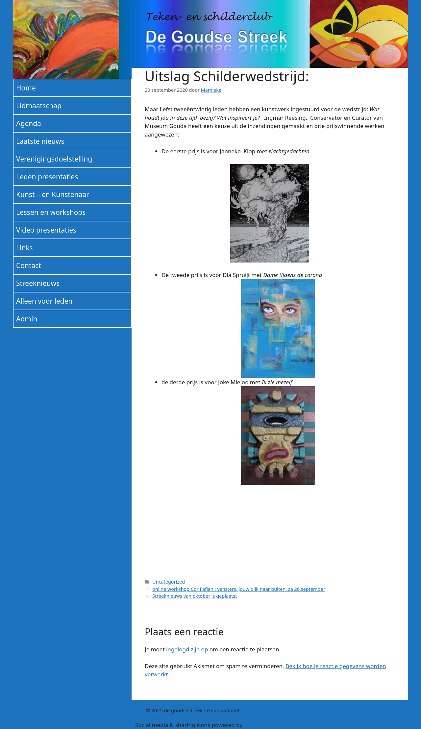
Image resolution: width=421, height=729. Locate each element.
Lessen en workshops (51, 212)
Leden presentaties (47, 176)
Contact (28, 265)
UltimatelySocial (265, 725)
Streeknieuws (38, 283)
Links (24, 247)
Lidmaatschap (39, 105)
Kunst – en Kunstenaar (52, 194)
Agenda (28, 123)
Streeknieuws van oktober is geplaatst (194, 596)
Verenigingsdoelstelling (54, 158)
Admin (26, 318)
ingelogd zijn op (187, 649)
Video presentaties (46, 230)
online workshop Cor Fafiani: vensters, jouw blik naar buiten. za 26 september (238, 589)
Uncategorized (168, 582)
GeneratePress (258, 710)
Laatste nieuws (40, 141)
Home (26, 87)
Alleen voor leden (44, 301)
